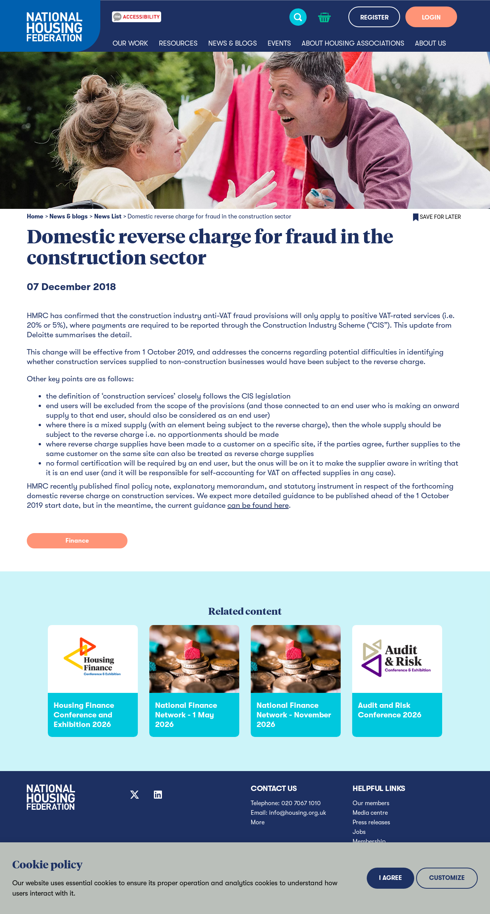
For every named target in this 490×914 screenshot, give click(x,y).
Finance (77, 540)
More (258, 822)
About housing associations (353, 43)
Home (35, 216)
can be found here (258, 505)
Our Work (130, 43)
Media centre (370, 812)
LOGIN (431, 17)
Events (279, 43)
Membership (369, 841)
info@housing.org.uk (297, 812)
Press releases (371, 822)
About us (430, 43)
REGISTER (374, 17)
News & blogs (232, 43)
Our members (371, 803)
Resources (178, 43)
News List (107, 216)
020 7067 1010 (301, 803)
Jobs (359, 832)
